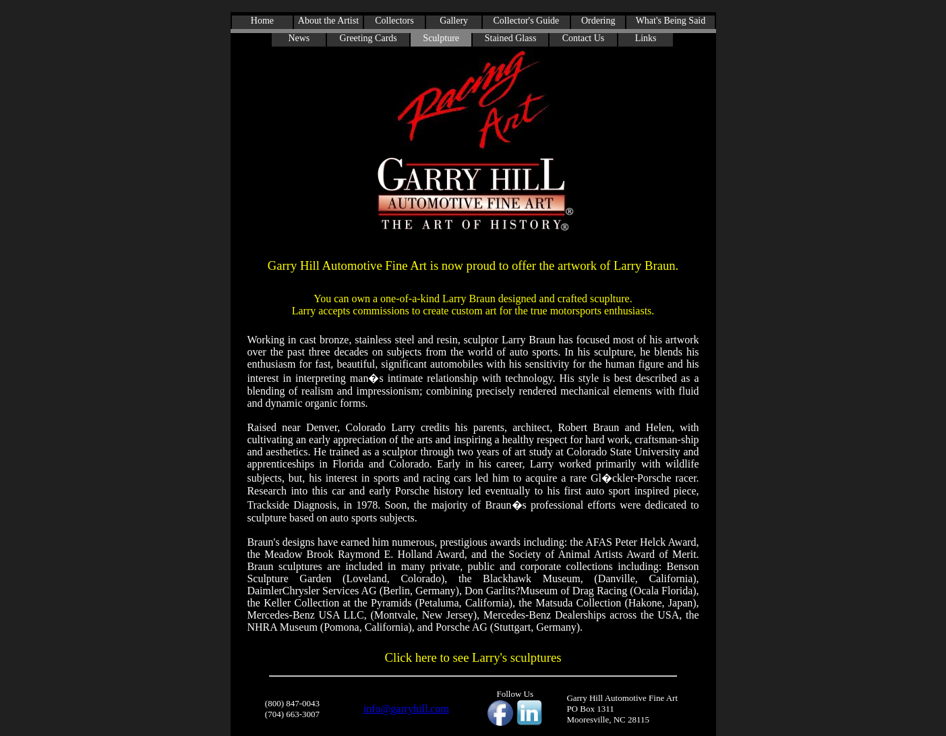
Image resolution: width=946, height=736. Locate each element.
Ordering (598, 21)
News (298, 38)
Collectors (394, 21)
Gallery (454, 21)
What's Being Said (671, 21)
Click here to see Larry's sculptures (473, 657)
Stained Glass (511, 38)
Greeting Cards (368, 38)
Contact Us (583, 38)
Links (646, 38)
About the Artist (328, 21)
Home (262, 21)
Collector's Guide (527, 21)
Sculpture (441, 38)
